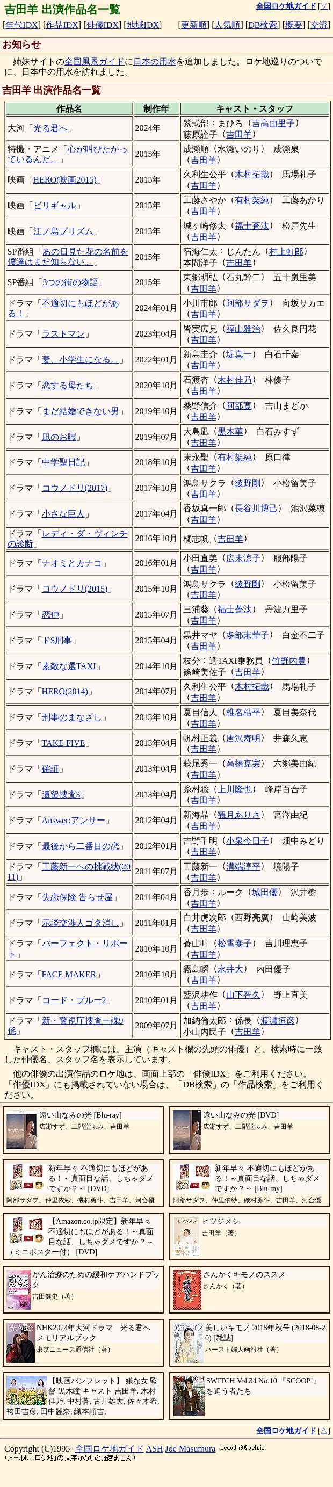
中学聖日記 (63, 462)
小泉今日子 (247, 840)
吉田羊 (239, 134)
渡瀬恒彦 (277, 1020)
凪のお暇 (59, 436)
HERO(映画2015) (65, 179)
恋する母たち (67, 385)
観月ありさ (239, 814)
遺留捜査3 (61, 794)
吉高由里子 (273, 123)
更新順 (194, 25)
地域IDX (143, 25)
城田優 (265, 892)
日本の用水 (154, 61)
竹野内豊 (289, 660)
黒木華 (230, 431)
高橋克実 (243, 763)
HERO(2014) (65, 691)
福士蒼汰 (252, 225)
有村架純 (252, 200)
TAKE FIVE (63, 743)
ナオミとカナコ (72, 563)
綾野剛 (247, 483)
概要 (293, 25)
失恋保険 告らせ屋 (77, 897)
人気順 (227, 25)
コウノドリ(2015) (75, 588)
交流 (319, 25)
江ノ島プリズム (63, 231)
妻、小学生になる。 (80, 359)
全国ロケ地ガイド (109, 1448)
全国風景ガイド (94, 61)
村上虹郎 (286, 251)
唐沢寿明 (243, 738)
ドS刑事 (57, 640)
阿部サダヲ (247, 303)
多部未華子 (247, 635)
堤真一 (239, 354)
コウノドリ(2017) (75, 487)
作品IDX (62, 25)
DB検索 (262, 25)
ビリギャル (54, 205)
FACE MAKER (69, 974)
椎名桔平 (243, 712)
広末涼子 (243, 558)
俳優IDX (102, 25)
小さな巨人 (63, 513)
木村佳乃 (235, 380)
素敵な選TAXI (69, 666)
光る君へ (50, 128)
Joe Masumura (190, 1448)
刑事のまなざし (72, 717)
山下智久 (243, 994)
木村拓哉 (252, 174)
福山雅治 (243, 328)
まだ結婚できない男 (80, 411)
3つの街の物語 (70, 282)
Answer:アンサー (73, 820)
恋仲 (50, 614)
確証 (50, 768)
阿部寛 (239, 405)
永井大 (230, 969)
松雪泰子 (235, 943)
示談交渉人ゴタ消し (80, 922)
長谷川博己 (256, 508)
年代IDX (21, 25)
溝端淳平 (243, 866)
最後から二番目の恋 (80, 846)
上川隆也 (235, 789)
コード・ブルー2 (74, 1000)
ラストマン (63, 333)
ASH (154, 1448)
